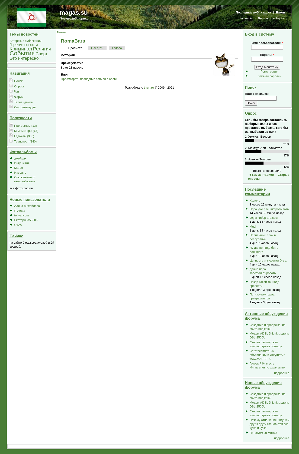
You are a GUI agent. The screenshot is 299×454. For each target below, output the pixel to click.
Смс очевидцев (25, 107)
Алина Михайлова (27, 206)
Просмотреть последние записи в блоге (89, 79)
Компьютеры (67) (26, 131)
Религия (42, 48)
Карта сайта (247, 18)
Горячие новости (24, 45)
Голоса (117, 48)
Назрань (20, 172)
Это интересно (24, 58)
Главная (61, 32)
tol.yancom (21, 215)
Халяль (255, 200)
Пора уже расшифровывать (269, 209)
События (22, 53)
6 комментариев (261, 174)
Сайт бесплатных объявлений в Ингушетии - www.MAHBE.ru (268, 355)
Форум (18, 97)
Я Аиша (19, 210)
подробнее (281, 373)
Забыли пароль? (269, 76)
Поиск (18, 81)
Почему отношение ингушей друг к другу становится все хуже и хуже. (269, 424)
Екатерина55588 (26, 220)
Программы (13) (25, 125)
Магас (18, 167)
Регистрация (270, 71)
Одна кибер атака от (264, 217)
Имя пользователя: (267, 43)
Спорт (41, 53)
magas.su (74, 12)
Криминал (21, 48)
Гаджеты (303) (24, 136)
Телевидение (23, 102)
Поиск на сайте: (257, 94)
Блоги (280, 12)
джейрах (20, 158)
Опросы (19, 86)
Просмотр (75, 48)
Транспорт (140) (25, 141)
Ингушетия (21, 163)
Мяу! (253, 226)
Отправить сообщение (271, 18)
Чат (16, 91)
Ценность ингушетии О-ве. (268, 260)
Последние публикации (253, 12)
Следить (97, 48)
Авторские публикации (26, 41)
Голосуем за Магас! (263, 432)
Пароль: (267, 54)
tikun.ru (149, 87)
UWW (18, 225)
